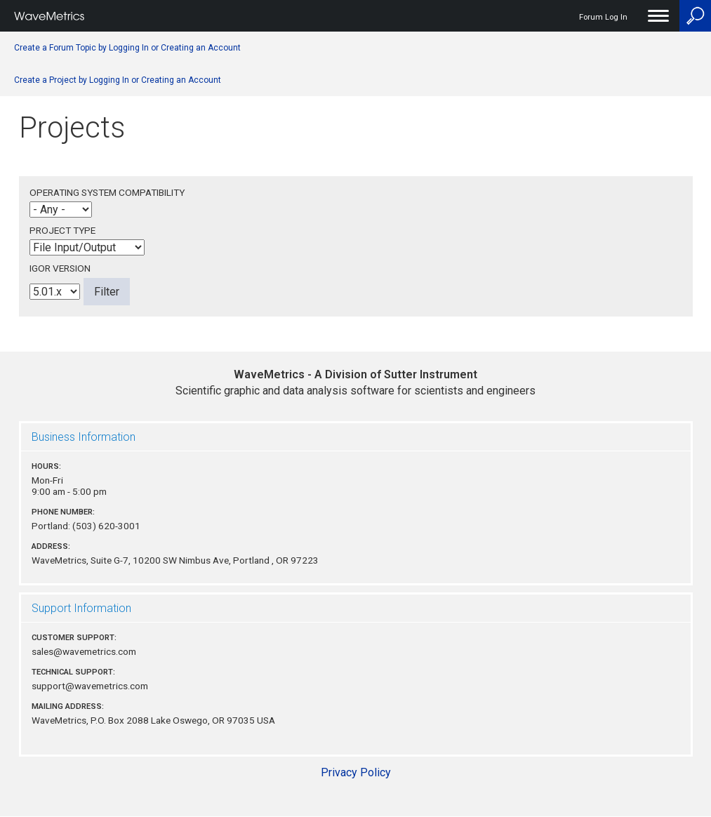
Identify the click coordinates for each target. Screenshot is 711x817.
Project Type (62, 230)
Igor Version (60, 268)
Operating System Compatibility (107, 192)
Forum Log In (603, 17)
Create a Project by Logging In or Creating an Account (117, 80)
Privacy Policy (356, 772)
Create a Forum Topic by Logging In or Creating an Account (127, 48)
